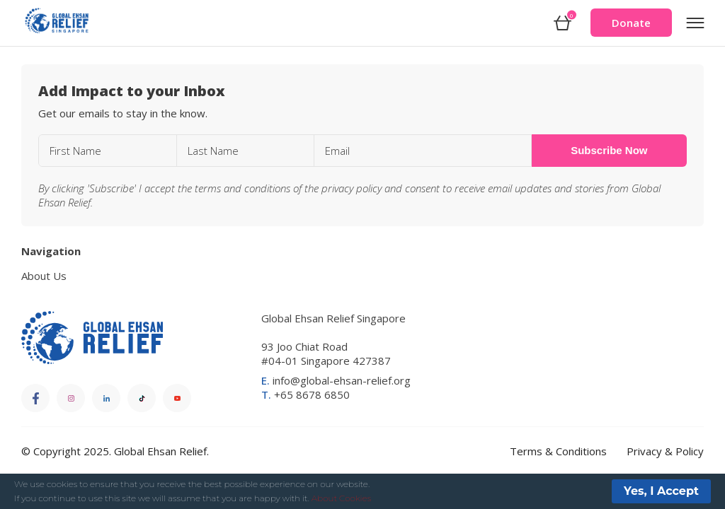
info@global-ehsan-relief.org (336, 380)
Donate (631, 23)
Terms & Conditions (558, 451)
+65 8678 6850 (305, 394)
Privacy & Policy (665, 451)
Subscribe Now (609, 150)
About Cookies (341, 498)
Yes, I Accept (661, 491)
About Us (44, 276)
